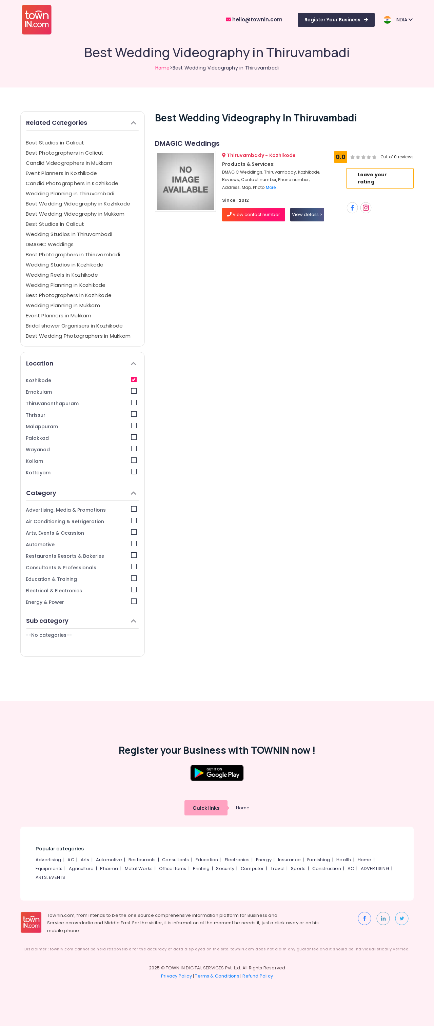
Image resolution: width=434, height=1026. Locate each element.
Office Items (172, 868)
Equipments (49, 868)
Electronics (237, 859)
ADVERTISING (375, 868)
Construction (326, 868)
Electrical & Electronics (81, 590)
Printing (201, 868)
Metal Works (139, 868)
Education (207, 859)
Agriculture (81, 868)
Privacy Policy (176, 976)
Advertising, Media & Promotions (81, 509)
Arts (85, 859)
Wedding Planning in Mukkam (63, 305)
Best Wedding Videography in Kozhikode (78, 203)
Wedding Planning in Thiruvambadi (70, 193)
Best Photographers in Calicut (65, 152)
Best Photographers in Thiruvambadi (73, 254)
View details (307, 214)
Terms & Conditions (217, 976)
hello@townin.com (254, 19)
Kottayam (81, 472)
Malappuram (81, 426)
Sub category (81, 620)
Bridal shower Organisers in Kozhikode (74, 325)
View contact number (253, 214)
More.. (272, 187)
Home (162, 67)
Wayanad (81, 449)
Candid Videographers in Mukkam (69, 162)
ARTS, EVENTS (50, 877)
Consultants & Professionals (81, 567)
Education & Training (81, 579)
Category (81, 493)
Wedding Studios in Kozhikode (64, 264)
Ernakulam (81, 391)
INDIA (398, 20)
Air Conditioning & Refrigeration (81, 521)
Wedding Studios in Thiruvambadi (69, 234)
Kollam (81, 461)
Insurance (289, 859)
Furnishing (318, 859)
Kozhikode (81, 380)
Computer (252, 868)
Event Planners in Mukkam (58, 315)
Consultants (175, 859)
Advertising (48, 859)
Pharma (109, 868)
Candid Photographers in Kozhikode (72, 183)
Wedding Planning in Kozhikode (66, 285)
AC (70, 859)
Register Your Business (336, 19)
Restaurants (142, 859)
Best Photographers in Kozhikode (69, 295)
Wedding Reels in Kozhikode (62, 274)
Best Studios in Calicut (55, 142)
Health (343, 859)
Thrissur (81, 414)
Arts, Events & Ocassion (81, 532)
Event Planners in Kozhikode (61, 173)
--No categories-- (49, 635)
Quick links (206, 807)
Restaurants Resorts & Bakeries (81, 555)
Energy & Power (81, 602)
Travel (277, 868)
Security (225, 868)
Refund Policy (257, 976)
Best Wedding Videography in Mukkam (75, 213)
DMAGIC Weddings (50, 244)
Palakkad (81, 437)
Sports (298, 868)
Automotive (81, 544)
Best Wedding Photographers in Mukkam (78, 335)
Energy (264, 859)
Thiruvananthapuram (81, 403)
